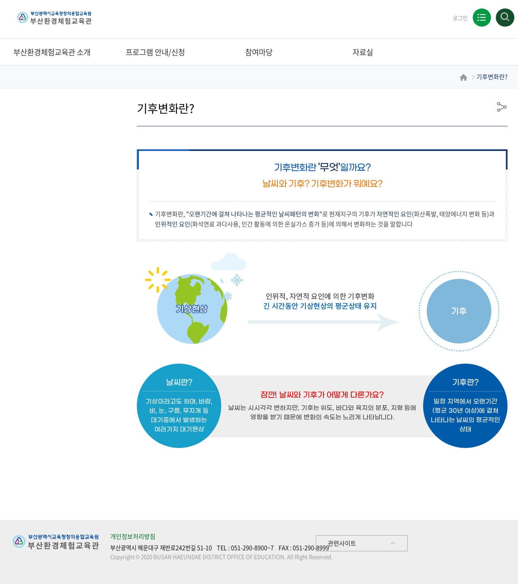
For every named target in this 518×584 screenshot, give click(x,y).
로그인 (460, 18)
